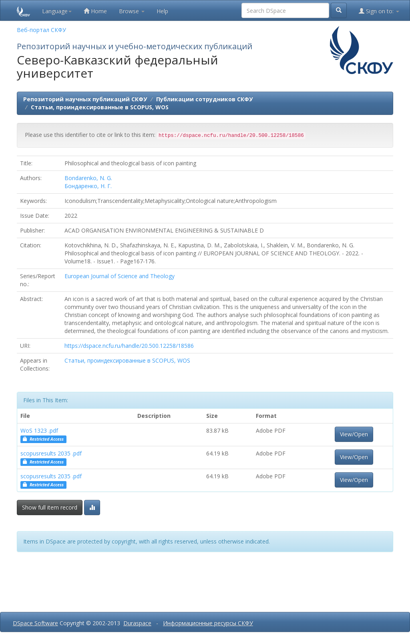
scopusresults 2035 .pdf (51, 453)
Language (57, 11)
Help (162, 11)
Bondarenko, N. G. (88, 178)
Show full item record (49, 507)
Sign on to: (379, 11)
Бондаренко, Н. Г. (88, 186)
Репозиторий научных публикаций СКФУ (85, 99)
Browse (132, 11)
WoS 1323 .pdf (39, 430)
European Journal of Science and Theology (119, 276)
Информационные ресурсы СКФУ (208, 623)
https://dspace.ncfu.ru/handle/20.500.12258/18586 (129, 345)
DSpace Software (35, 623)
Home (95, 11)
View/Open (354, 434)
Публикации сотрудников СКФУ (204, 99)
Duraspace (137, 623)
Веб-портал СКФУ (41, 30)
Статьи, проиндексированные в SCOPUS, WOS (100, 107)
